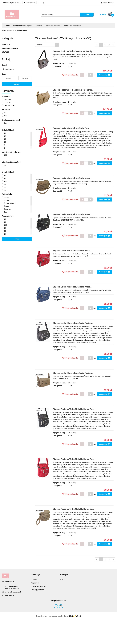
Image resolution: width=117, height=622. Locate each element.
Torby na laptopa (53, 26)
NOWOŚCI (5, 52)
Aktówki (39, 26)
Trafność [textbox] (39, 45)
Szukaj (16, 84)
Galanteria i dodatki (72, 26)
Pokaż (17, 239)
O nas (62, 579)
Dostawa (34, 579)
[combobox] (47, 45)
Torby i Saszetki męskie (22, 26)
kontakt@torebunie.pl (13, 592)
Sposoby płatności (37, 590)
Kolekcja (6, 44)
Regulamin (35, 583)
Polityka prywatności (38, 586)
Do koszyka (104, 75)
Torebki (6, 26)
